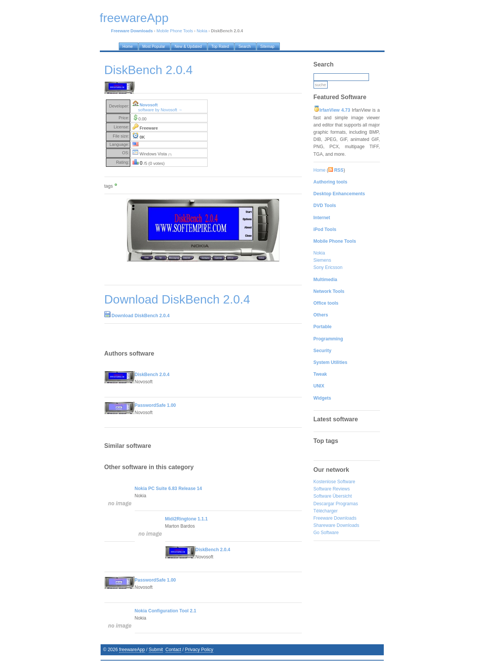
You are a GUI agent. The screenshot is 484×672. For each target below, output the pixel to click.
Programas (347, 503)
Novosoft (149, 105)
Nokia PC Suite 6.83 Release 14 (168, 488)
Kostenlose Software (334, 481)
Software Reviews (332, 489)
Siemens (322, 260)
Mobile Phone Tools (174, 30)
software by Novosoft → (160, 110)
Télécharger (326, 511)
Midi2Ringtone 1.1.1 (186, 519)
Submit (156, 649)
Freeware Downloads (335, 518)
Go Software (326, 532)
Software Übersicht (333, 496)
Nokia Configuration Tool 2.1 (165, 610)
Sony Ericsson (328, 267)
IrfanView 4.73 (335, 110)
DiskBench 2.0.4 (152, 374)
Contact (173, 649)
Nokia (202, 30)
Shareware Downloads (336, 525)
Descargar (324, 503)
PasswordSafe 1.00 (155, 405)
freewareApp (132, 649)
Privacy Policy (199, 649)
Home (320, 170)
